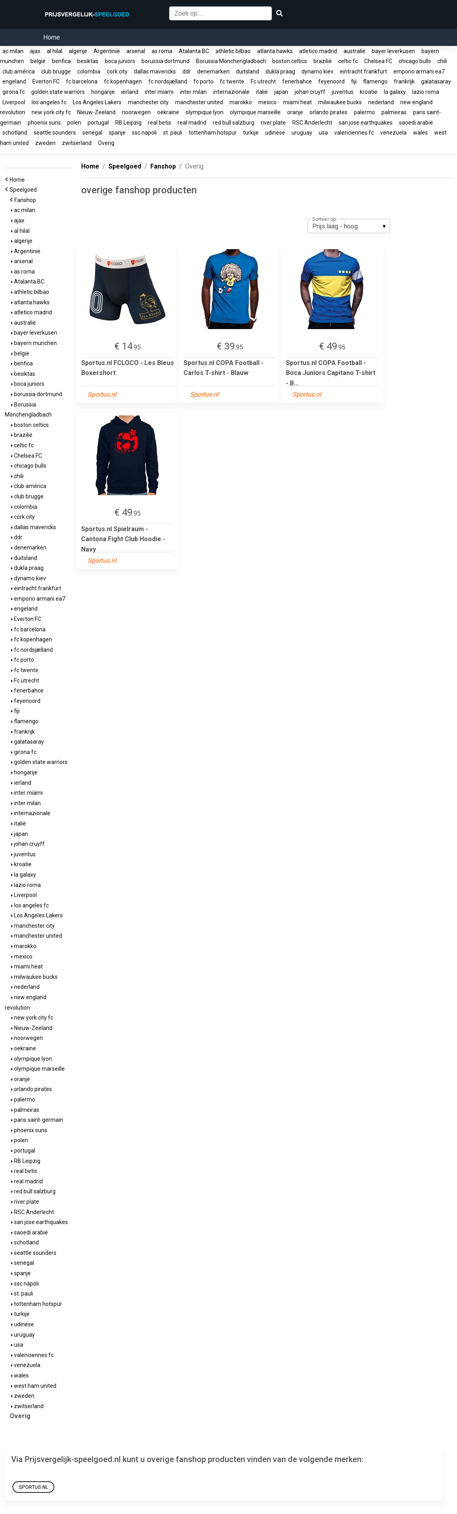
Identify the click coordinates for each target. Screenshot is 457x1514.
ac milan (13, 51)
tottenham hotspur (212, 132)
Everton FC (46, 81)
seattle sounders (54, 132)
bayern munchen (34, 343)
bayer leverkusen (393, 51)
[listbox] (348, 226)
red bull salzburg (233, 122)
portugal (98, 122)
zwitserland (77, 143)
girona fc (13, 92)
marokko (240, 102)
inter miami (159, 92)
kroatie (368, 92)
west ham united (33, 1386)
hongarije (103, 92)
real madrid (192, 122)
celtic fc (348, 61)
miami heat (297, 102)
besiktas (88, 61)
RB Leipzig (128, 122)
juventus (342, 92)
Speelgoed (24, 190)
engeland (14, 81)
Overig (106, 143)
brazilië (322, 61)
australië (354, 51)
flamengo (375, 81)
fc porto (203, 81)
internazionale (231, 92)
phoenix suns (44, 122)
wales (420, 132)
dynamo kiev (317, 71)
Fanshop (26, 200)
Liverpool (14, 102)
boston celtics (289, 61)
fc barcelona (82, 81)
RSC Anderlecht (312, 122)
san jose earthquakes (365, 122)
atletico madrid (318, 51)
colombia (89, 71)
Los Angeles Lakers (97, 102)
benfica (61, 61)
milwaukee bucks (340, 102)
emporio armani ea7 (419, 71)
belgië (38, 61)
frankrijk (404, 81)
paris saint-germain (37, 1120)
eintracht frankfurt (363, 71)
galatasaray (436, 81)
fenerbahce (297, 81)
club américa (18, 71)
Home (51, 37)
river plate (273, 122)
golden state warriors (58, 92)
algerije (78, 51)
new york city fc (51, 112)
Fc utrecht (263, 81)
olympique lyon (204, 112)
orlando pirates (328, 112)
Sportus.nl (33, 1487)
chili (442, 61)
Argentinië (106, 51)
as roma (162, 51)
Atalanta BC (194, 51)
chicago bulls (414, 61)
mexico (267, 102)
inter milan (193, 92)
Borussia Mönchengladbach (231, 61)
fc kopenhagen (123, 81)
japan (281, 92)
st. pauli (173, 132)
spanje (117, 132)
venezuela (393, 132)
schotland (15, 132)
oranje (295, 112)
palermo (364, 112)
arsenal (136, 51)
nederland (381, 102)
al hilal (54, 51)
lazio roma (425, 92)
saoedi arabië (416, 122)
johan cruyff (310, 92)
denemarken (213, 71)
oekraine (168, 112)
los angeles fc (49, 102)
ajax (35, 51)
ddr (186, 71)
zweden (45, 143)
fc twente (232, 81)
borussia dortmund (165, 61)
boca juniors (120, 61)
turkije (251, 132)
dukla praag (280, 71)
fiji (354, 81)
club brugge (56, 71)
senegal (92, 132)
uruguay (302, 132)
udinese (275, 132)
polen (74, 122)
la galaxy (394, 92)
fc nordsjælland (168, 81)
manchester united (199, 102)
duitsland (247, 71)
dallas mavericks (155, 71)
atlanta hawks (275, 51)
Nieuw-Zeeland (96, 112)
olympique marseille (255, 112)
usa (323, 132)
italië (261, 92)
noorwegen (136, 112)
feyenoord (331, 81)
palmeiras (394, 112)
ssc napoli (144, 132)
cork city (117, 71)
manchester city (148, 102)
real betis (160, 122)
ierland (130, 92)
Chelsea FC (378, 61)
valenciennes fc (354, 132)
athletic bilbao (233, 51)
